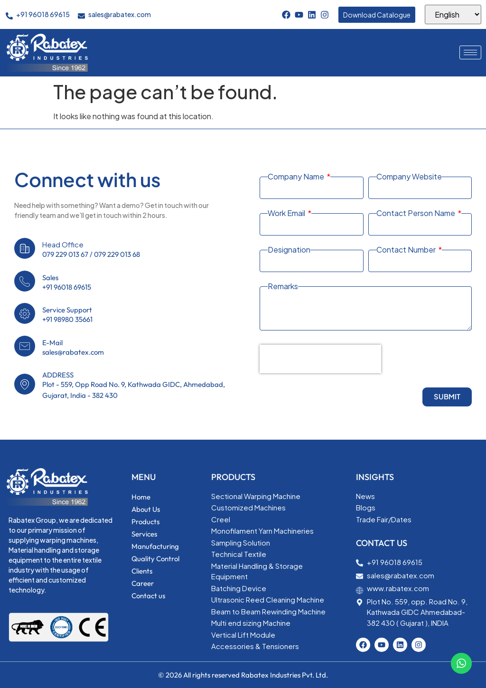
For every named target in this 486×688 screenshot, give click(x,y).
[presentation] (320, 359)
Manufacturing (155, 546)
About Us (145, 509)
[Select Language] (453, 14)
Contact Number (406, 250)
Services (144, 533)
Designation (289, 250)
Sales (50, 277)
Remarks (283, 286)
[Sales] (24, 281)
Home (140, 496)
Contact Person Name (416, 213)
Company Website (409, 176)
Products (145, 521)
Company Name (297, 176)
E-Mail (52, 342)
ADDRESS (58, 374)
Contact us (148, 595)
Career (142, 583)
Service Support (67, 309)
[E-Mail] (24, 346)
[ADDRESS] (24, 384)
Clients (141, 570)
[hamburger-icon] (470, 52)
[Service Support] (24, 313)
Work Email (287, 213)
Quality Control (155, 558)
